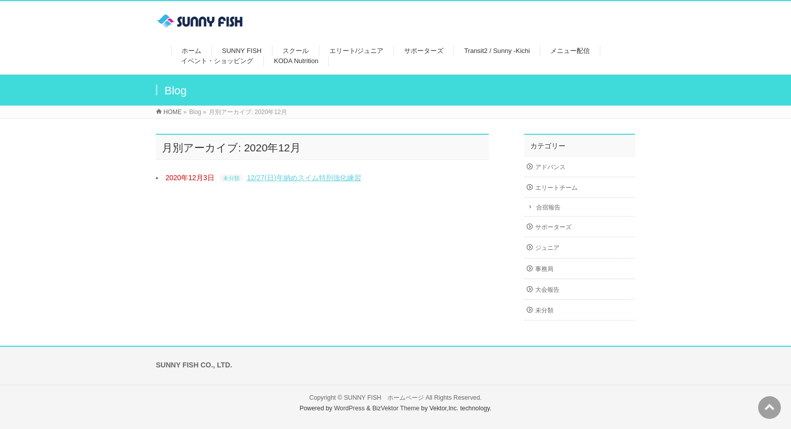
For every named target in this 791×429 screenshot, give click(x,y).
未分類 (231, 178)
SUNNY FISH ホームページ (384, 397)
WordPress (349, 408)
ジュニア (547, 247)
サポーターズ (553, 227)
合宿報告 (548, 207)
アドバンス (550, 167)
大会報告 (547, 289)
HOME (172, 112)
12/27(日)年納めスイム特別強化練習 (304, 178)
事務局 (544, 269)
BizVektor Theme (396, 408)
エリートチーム (556, 187)
